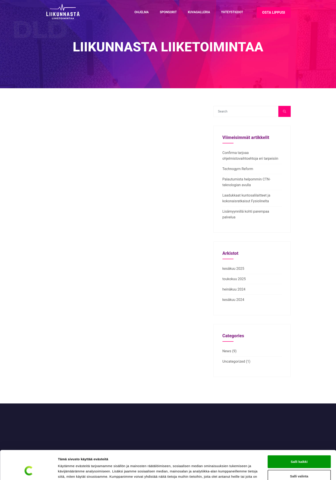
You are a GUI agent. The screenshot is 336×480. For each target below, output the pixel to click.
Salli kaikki (299, 437)
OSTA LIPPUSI (273, 12)
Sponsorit (168, 12)
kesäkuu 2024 (233, 300)
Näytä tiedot (236, 471)
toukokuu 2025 (234, 279)
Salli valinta (299, 451)
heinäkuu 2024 (233, 289)
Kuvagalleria (199, 12)
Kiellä (299, 465)
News (226, 351)
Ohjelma (142, 12)
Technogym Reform (237, 169)
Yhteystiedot (232, 12)
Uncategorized (233, 361)
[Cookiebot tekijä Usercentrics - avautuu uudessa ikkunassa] (28, 471)
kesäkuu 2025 (233, 268)
